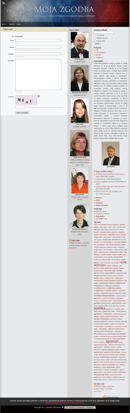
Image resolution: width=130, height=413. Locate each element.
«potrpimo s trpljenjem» (103, 314)
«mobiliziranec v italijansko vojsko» (108, 288)
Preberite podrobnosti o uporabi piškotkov (65, 406)
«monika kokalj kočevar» (104, 296)
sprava (121, 342)
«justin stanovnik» (106, 268)
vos (117, 364)
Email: (12, 47)
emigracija (121, 247)
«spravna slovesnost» (101, 345)
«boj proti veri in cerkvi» (117, 235)
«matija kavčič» (109, 278)
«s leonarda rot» (109, 326)
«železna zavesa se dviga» (116, 379)
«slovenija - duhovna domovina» (111, 329)
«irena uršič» (117, 255)
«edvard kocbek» (111, 247)
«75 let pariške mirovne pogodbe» (108, 224)
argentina (114, 232)
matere (101, 278)
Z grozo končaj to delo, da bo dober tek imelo (110, 186)
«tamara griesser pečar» (110, 350)
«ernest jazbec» (108, 249)
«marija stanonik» (100, 276)
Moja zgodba (100, 216)
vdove (112, 362)
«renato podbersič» (101, 321)
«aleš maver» (103, 227)
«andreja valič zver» (101, 230)
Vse (97, 50)
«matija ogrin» (118, 278)
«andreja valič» (121, 227)
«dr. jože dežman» (99, 244)
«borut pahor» (116, 237)
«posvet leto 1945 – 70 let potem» (114, 311)
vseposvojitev (98, 369)
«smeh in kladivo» (99, 342)
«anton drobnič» (114, 229)
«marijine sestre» (112, 275)
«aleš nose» (112, 227)
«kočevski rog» (110, 271)
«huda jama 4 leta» (116, 252)
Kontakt (11, 24)
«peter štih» (112, 306)
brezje (123, 237)
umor (108, 360)
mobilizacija (108, 285)
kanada (115, 268)
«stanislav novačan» (109, 347)
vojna (118, 362)
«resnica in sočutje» (114, 321)
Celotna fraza (101, 41)
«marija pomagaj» (121, 273)
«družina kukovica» (100, 247)
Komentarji (85, 243)
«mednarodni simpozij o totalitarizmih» (112, 283)
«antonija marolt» (105, 232)
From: (12, 40)
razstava (119, 319)
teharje (123, 349)
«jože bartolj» (114, 262)
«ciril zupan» (98, 239)
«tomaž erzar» (114, 354)
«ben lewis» (103, 234)
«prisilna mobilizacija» (101, 319)
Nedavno (99, 198)
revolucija (124, 321)
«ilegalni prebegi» (106, 254)
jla (109, 263)
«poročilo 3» (110, 309)
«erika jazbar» (98, 249)
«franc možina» (118, 249)
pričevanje (113, 319)
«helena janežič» (103, 252)
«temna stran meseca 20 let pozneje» (107, 352)
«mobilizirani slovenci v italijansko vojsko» (113, 293)
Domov (4, 24)
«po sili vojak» (120, 306)
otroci (124, 301)
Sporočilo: (11, 60)
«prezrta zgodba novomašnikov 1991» (111, 316)
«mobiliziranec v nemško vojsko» (105, 291)
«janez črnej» (103, 262)
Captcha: (11, 103)
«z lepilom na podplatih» (110, 369)
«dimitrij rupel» (107, 239)
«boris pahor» (107, 237)
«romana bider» (99, 326)
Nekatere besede (102, 38)
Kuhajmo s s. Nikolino (102, 213)
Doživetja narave (101, 211)
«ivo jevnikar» (118, 257)
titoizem (105, 354)
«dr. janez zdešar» (120, 242)
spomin (112, 341)
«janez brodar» (106, 259)
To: (13, 36)
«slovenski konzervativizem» (103, 339)
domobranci (116, 240)
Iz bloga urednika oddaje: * (104, 171)
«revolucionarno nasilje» (101, 324)
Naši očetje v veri (101, 219)
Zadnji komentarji (102, 205)
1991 (95, 224)
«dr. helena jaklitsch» (107, 242)
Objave (79, 243)
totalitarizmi (99, 57)
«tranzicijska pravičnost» (109, 357)
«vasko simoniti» (104, 362)
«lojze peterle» (110, 273)
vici (115, 362)
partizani (97, 303)
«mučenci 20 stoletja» (108, 298)
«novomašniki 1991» (105, 301)
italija (124, 254)
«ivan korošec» (98, 257)
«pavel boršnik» (106, 303)
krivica (102, 273)
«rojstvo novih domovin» (117, 324)
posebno (98, 55)
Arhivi (98, 200)
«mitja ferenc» (99, 286)
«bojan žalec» (98, 237)
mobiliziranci (116, 285)
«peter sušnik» (103, 306)
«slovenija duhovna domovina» (103, 331)
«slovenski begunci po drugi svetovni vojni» (112, 336)
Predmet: (11, 54)
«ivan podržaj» (108, 257)
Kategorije (99, 203)
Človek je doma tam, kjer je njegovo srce (109, 191)
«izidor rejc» (97, 259)
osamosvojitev (100, 52)
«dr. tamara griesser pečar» (116, 245)
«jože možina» (112, 266)
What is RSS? (73, 247)
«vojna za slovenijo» (108, 365)
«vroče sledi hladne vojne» (110, 367)
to (108, 354)
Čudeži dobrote (100, 179)
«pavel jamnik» (116, 303)
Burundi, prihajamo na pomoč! (105, 181)
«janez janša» (116, 259)
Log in (19, 24)
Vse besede (100, 35)
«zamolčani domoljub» (110, 372)
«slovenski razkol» (118, 339)
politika (99, 308)
